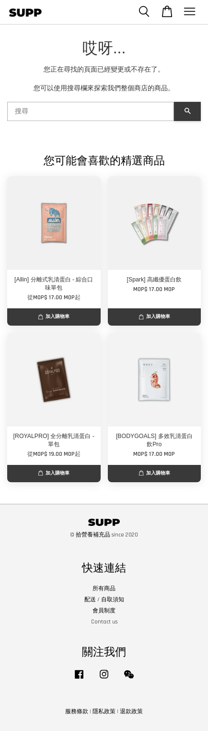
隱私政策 (104, 711)
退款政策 (131, 711)
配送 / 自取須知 (104, 599)
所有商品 (104, 588)
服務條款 (76, 711)
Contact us (104, 621)
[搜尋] (90, 111)
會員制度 (104, 610)
